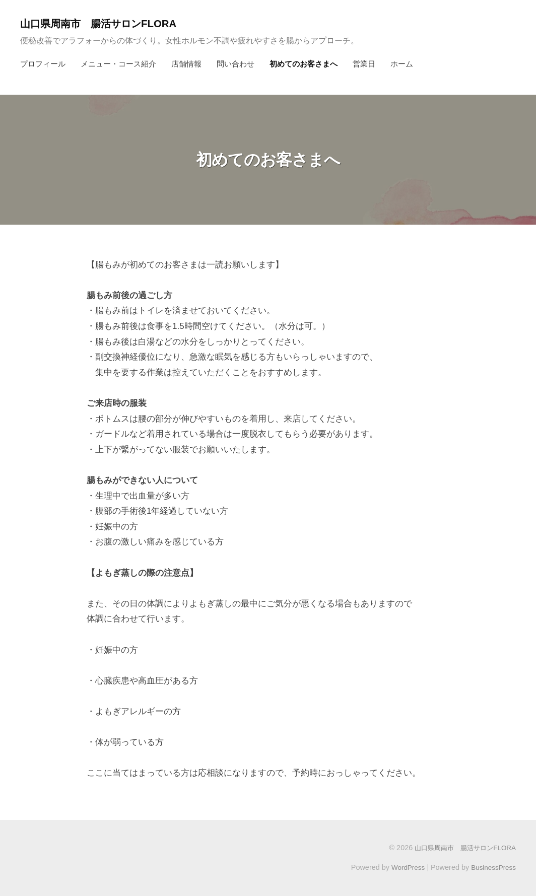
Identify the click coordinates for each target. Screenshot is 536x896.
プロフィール (42, 63)
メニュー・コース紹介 (118, 63)
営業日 (364, 63)
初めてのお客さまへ (304, 63)
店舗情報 (186, 63)
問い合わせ (235, 63)
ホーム (401, 63)
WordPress (403, 867)
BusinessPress (492, 867)
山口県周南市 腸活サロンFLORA (106, 23)
